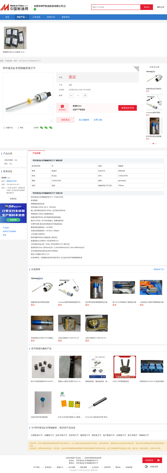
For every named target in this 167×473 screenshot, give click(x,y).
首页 (1, 61)
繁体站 (118, 467)
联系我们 (48, 467)
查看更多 (13, 199)
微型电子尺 (85, 435)
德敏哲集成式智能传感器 (155, 89)
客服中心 (60, 467)
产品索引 (6, 228)
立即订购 (98, 120)
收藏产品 (8, 128)
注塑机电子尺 (37, 435)
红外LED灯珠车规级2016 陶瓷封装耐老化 (73, 417)
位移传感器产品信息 (73, 458)
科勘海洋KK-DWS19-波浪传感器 (152, 381)
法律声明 (107, 467)
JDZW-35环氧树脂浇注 (121, 381)
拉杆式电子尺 (61, 435)
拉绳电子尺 (121, 435)
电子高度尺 (133, 435)
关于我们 (36, 467)
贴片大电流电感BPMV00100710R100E (45, 381)
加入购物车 (84, 120)
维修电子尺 (144, 435)
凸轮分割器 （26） (11, 160)
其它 (15, 61)
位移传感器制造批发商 (92, 458)
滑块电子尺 (96, 435)
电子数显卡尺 (109, 435)
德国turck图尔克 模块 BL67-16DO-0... (71, 381)
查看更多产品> (159, 269)
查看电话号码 (127, 108)
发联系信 (65, 120)
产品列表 (8, 61)
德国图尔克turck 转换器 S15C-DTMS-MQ (18, 52)
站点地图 (71, 467)
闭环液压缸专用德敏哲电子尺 (87, 461)
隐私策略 (83, 467)
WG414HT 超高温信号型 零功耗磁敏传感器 (101, 417)
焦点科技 (86, 470)
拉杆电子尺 (74, 435)
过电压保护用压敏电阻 (39, 417)
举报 (20, 128)
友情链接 (129, 467)
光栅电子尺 (49, 435)
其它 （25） (8, 164)
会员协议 (95, 467)
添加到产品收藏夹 (9, 231)
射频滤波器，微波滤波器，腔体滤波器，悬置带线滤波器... (107, 381)
